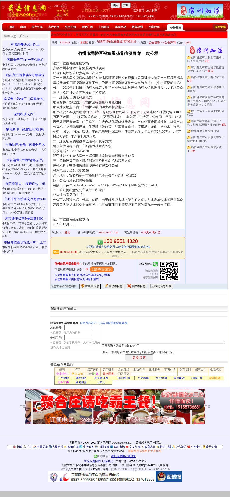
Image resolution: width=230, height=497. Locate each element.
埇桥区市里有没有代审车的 (207, 77)
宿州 (59, 11)
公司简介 (162, 465)
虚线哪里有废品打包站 (205, 131)
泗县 (66, 14)
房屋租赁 (57, 446)
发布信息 (220, 27)
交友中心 (62, 373)
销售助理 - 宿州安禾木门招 (25, 129)
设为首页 (138, 10)
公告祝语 (175, 27)
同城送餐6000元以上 (25, 44)
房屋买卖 (42, 446)
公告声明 (170, 42)
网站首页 (123, 373)
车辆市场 (120, 27)
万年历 (101, 382)
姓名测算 (81, 382)
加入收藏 (151, 10)
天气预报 (63, 378)
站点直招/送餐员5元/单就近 (25, 75)
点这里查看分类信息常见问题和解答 (76, 279)
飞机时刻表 (123, 378)
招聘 (12, 27)
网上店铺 (77, 373)
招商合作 (154, 27)
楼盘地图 (81, 378)
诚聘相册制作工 (25, 114)
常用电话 (179, 378)
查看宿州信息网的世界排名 (144, 451)
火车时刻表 (101, 378)
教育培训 (137, 27)
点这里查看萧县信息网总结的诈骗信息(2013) (82, 275)
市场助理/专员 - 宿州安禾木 (25, 145)
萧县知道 (211, 446)
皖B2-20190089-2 (121, 469)
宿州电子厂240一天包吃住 (25, 60)
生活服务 (103, 27)
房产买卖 (37, 27)
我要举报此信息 (102, 269)
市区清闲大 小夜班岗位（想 (25, 184)
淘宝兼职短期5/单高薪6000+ (25, 218)
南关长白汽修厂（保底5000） (25, 99)
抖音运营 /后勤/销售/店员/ (25, 160)
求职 (23, 27)
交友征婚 (70, 27)
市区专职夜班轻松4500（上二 (25, 242)
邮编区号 (197, 378)
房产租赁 (53, 27)
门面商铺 (103, 446)
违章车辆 (63, 382)
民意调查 (108, 373)
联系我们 (107, 461)
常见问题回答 (92, 461)
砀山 (59, 14)
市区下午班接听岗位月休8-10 (25, 199)
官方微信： (115, 456)
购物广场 (87, 27)
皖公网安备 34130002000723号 (151, 469)
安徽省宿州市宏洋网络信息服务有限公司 (86, 465)
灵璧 (66, 11)
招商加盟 (165, 446)
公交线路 (143, 378)
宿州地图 (161, 378)
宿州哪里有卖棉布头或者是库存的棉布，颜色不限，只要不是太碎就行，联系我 (206, 101)
